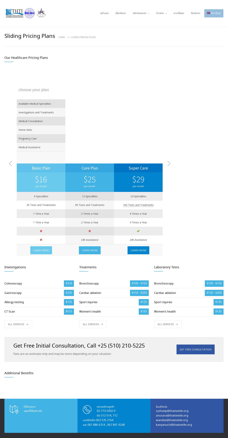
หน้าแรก (104, 13)
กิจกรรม (68, 369)
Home (62, 37)
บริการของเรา (139, 13)
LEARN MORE (90, 157)
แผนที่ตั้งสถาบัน (33, 318)
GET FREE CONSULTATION (195, 257)
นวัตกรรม (94, 362)
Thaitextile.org (24, 430)
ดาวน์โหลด (178, 13)
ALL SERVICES (16, 231)
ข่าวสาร (160, 13)
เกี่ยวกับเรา (120, 13)
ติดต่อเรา (195, 13)
